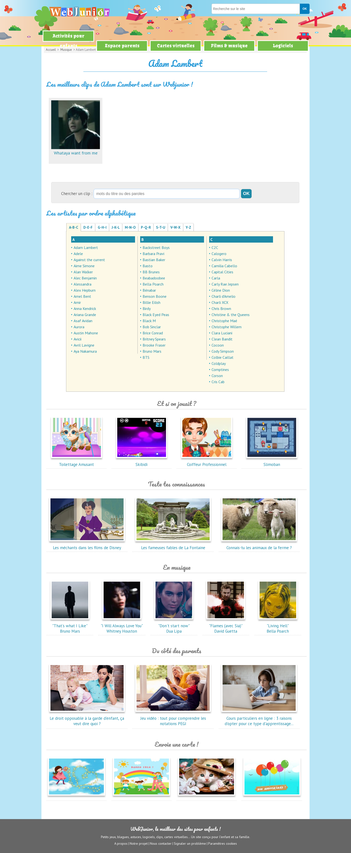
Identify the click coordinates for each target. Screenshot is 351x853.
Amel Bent (82, 296)
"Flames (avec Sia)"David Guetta (225, 626)
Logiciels (283, 46)
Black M (149, 320)
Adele (78, 253)
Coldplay (219, 363)
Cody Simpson (223, 351)
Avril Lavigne (84, 345)
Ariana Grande (85, 314)
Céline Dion (221, 290)
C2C (215, 247)
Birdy (147, 308)
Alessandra (82, 284)
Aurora (79, 326)
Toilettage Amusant (76, 461)
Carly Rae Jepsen (225, 284)
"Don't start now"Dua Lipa (173, 626)
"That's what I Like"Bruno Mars (69, 626)
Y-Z (188, 227)
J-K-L (116, 227)
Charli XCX (220, 302)
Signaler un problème (190, 843)
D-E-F (88, 227)
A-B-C (73, 227)
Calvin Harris (222, 259)
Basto (148, 265)
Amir (77, 302)
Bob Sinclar (152, 326)
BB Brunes (151, 271)
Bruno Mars (152, 351)
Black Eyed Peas (156, 314)
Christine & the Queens (231, 314)
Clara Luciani (222, 332)
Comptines (220, 369)
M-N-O (130, 227)
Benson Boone (154, 296)
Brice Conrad (153, 332)
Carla (216, 278)
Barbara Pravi (153, 253)
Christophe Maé (224, 320)
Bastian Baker (154, 259)
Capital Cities (222, 271)
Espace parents (122, 46)
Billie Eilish (151, 302)
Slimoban (271, 461)
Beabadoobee (154, 278)
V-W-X (175, 227)
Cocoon (218, 345)
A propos (120, 843)
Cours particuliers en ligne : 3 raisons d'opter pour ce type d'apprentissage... (259, 718)
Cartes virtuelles (176, 46)
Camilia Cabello (224, 265)
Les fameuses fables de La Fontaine (173, 545)
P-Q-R (146, 227)
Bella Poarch (153, 284)
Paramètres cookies (222, 843)
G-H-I (102, 227)
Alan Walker (83, 271)
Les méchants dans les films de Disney (87, 545)
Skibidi (141, 461)
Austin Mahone (86, 332)
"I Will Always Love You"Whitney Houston (122, 626)
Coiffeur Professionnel (206, 461)
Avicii (77, 339)
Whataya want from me (75, 150)
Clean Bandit (222, 339)
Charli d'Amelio (223, 296)
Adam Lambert (86, 247)
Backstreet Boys (156, 247)
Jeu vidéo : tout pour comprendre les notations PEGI (173, 718)
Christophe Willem (227, 326)
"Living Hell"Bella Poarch (277, 626)
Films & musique (229, 46)
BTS (146, 357)
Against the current (89, 259)
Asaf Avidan (83, 320)
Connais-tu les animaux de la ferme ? (259, 545)
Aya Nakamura (85, 351)
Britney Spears (154, 339)
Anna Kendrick (85, 308)
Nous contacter (161, 843)
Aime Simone (84, 265)
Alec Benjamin (85, 278)
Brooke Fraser (154, 345)
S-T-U (160, 227)
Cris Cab (218, 381)
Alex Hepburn (85, 290)
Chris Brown (221, 308)
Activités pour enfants (68, 41)
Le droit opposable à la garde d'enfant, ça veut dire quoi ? (87, 718)
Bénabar (149, 290)
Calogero (219, 253)
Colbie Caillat (223, 357)
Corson (217, 375)
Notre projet (139, 843)
